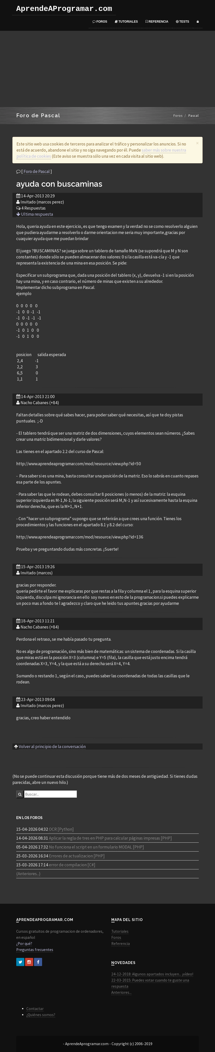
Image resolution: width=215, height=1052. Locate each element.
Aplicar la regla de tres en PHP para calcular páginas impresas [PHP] (110, 838)
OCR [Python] (61, 829)
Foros (100, 21)
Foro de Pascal (37, 171)
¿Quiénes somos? (40, 1014)
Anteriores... (121, 992)
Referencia (157, 21)
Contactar (35, 1008)
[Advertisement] (107, 69)
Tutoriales (126, 21)
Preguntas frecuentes (34, 949)
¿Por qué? (24, 943)
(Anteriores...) (28, 873)
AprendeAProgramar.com (64, 9)
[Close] (197, 143)
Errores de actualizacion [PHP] (77, 856)
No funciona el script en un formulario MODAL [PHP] (96, 847)
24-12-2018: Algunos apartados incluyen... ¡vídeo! (152, 974)
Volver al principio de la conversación (52, 746)
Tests (182, 21)
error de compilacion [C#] (72, 865)
